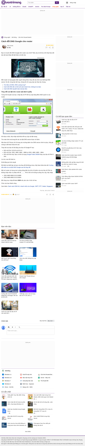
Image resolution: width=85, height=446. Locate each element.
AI (10, 6)
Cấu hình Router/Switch (24, 37)
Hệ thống (14, 37)
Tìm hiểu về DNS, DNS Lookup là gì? (15, 85)
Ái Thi (9, 47)
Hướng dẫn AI (16, 6)
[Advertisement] (42, 23)
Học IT (62, 6)
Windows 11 (6, 374)
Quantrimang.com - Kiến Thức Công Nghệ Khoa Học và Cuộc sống (11, 2)
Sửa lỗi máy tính (26, 374)
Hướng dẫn (19, 438)
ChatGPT (30, 6)
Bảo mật (14, 438)
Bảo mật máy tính (26, 377)
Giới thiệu (3, 438)
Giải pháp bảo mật (26, 381)
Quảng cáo (34, 438)
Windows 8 (6, 384)
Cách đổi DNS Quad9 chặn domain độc (15, 89)
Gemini (37, 6)
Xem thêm (28, 431)
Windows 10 (6, 377)
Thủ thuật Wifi (43, 381)
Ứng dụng (25, 438)
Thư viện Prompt (45, 6)
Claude (24, 6)
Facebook (40, 438)
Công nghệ (55, 6)
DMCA (44, 438)
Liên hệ (29, 438)
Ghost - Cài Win (7, 387)
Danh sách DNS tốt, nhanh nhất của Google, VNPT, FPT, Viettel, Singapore (30, 186)
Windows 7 (6, 381)
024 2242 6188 (18, 441)
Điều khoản (8, 438)
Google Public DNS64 (33, 154)
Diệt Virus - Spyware (27, 384)
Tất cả (5, 6)
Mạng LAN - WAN (26, 387)
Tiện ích (68, 6)
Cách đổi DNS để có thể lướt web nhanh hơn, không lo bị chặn (22, 87)
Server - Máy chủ (44, 377)
